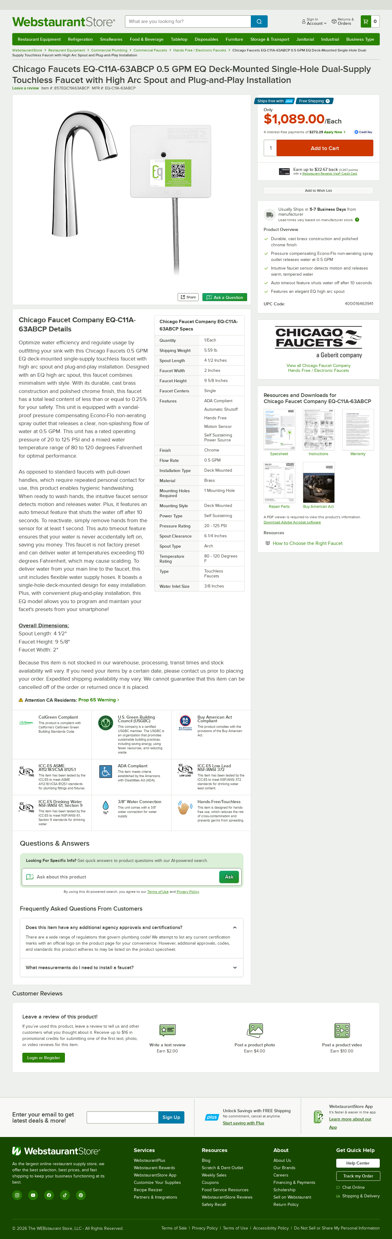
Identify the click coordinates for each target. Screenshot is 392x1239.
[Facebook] (49, 1195)
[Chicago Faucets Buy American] (318, 485)
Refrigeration (80, 39)
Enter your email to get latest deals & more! (43, 1117)
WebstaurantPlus (149, 1160)
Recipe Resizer (148, 1190)
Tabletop (179, 39)
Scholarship (284, 1190)
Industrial (330, 39)
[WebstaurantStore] (62, 1151)
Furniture (234, 39)
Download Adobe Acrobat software (292, 522)
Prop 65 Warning (97, 700)
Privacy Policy (188, 892)
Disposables (206, 39)
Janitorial (305, 39)
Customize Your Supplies (157, 1182)
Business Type (360, 39)
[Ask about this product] (131, 877)
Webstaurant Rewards (154, 1167)
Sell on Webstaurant (292, 1197)
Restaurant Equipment (39, 39)
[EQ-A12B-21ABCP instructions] (318, 432)
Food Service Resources (225, 1190)
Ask (229, 877)
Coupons (210, 1182)
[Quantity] (270, 148)
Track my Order (358, 1175)
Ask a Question (224, 297)
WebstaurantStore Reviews (227, 1197)
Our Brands (284, 1167)
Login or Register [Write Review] (43, 1057)
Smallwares (111, 39)
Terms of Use (158, 892)
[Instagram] (17, 1195)
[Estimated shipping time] (357, 219)
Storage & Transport (270, 39)
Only (268, 109)
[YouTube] (33, 1195)
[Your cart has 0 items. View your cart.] (370, 21)
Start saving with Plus (243, 1122)
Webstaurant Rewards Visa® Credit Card (329, 173)
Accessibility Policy (271, 1228)
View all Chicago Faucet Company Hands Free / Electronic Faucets (319, 368)
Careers (280, 1175)
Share (188, 297)
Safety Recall (214, 1204)
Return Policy (286, 1204)
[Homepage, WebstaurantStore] (63, 21)
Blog (206, 1160)
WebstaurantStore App (155, 1175)
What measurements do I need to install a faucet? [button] (80, 967)
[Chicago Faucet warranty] (357, 432)
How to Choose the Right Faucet (323, 543)
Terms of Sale (174, 1228)
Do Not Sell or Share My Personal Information (337, 1228)
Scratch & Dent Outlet (222, 1167)
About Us (282, 1160)
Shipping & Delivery (358, 1196)
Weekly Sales (214, 1175)
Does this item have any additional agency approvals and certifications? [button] (104, 927)
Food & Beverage (147, 39)
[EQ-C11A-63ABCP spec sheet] (279, 432)
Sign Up (171, 1117)
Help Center (358, 1163)
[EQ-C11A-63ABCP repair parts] (279, 485)
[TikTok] (65, 1195)
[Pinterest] (81, 1195)
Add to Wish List (318, 190)
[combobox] (188, 21)
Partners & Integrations (155, 1197)
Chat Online (350, 1187)
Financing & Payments (294, 1182)
